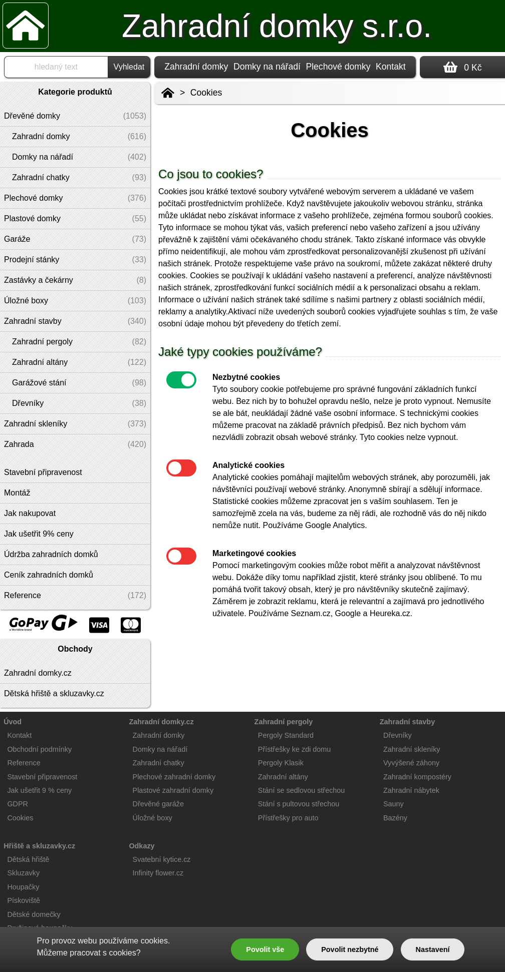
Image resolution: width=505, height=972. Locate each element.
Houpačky (23, 887)
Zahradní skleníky (411, 749)
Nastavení (433, 949)
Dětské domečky (33, 914)
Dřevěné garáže (158, 804)
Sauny (393, 804)
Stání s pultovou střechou (298, 804)
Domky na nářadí (267, 67)
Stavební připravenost (42, 777)
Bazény (395, 818)
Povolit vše (265, 949)
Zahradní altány (283, 777)
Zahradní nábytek (411, 790)
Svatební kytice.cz (162, 859)
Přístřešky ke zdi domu (294, 749)
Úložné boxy (152, 818)
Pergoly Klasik (281, 763)
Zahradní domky (196, 67)
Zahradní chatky (158, 763)
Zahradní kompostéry (417, 777)
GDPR (17, 804)
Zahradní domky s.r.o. (277, 26)
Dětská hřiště (28, 859)
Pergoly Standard (286, 735)
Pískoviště (23, 900)
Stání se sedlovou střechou (301, 790)
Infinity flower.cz (158, 873)
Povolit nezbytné (349, 949)
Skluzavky (23, 873)
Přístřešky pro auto (288, 818)
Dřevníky (397, 735)
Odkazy (141, 846)
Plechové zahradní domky (174, 777)
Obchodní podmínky (39, 749)
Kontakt (391, 67)
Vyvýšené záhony (411, 763)
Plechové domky (338, 67)
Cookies (206, 93)
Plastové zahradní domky (173, 790)
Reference (23, 763)
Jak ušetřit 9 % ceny (39, 790)
